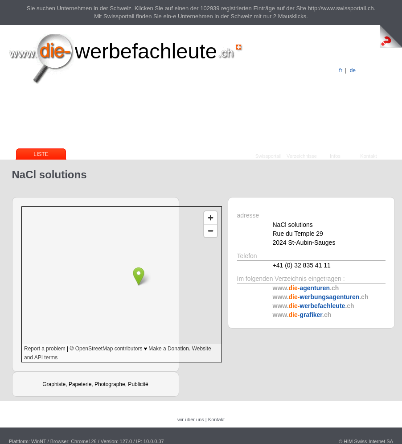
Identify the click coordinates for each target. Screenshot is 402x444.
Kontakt (368, 156)
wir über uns (190, 419)
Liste (40, 154)
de (353, 70)
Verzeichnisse (302, 156)
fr (340, 70)
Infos (335, 156)
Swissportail (268, 156)
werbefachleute (146, 51)
